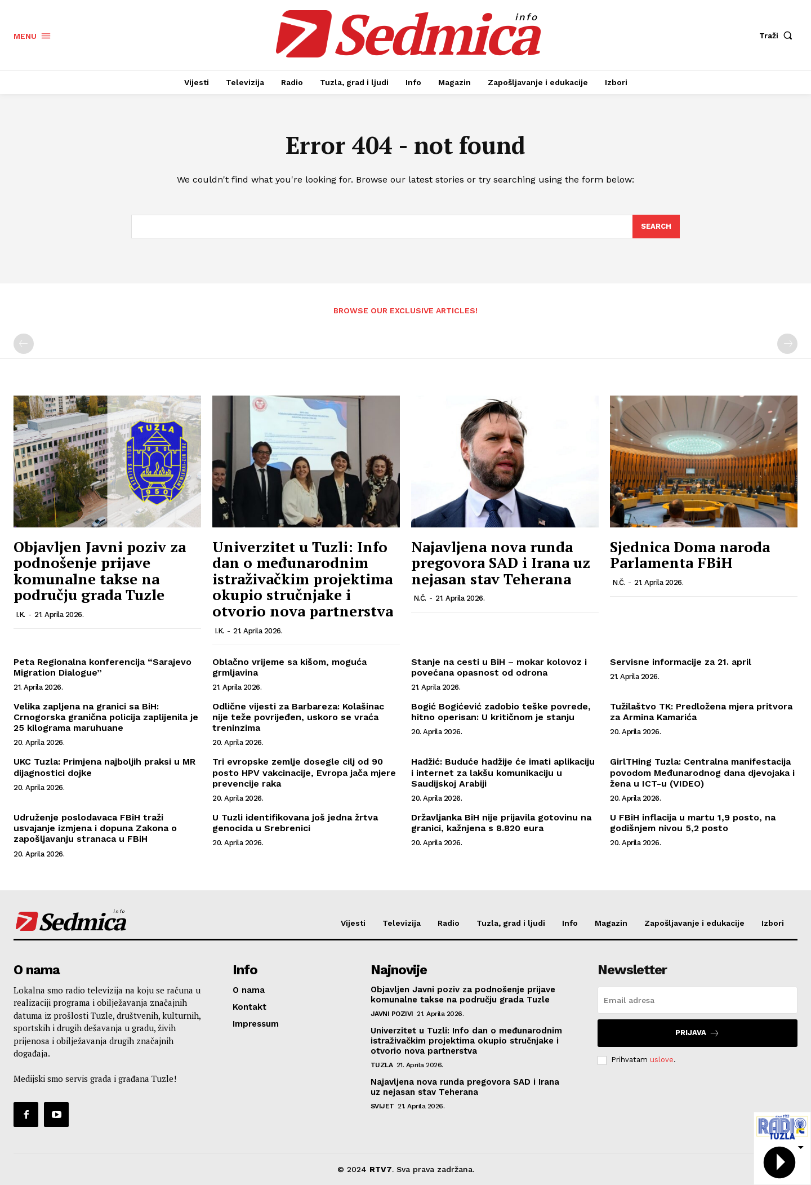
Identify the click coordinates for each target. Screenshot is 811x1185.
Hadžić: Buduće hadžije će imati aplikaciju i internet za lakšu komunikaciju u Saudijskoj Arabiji (503, 773)
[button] (778, 35)
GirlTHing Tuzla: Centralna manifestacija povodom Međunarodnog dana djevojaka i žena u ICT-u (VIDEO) (702, 773)
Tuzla (382, 1065)
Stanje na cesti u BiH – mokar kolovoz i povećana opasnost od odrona (499, 667)
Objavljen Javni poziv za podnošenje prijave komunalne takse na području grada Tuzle (100, 571)
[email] (697, 1000)
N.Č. (419, 598)
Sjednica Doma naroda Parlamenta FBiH (690, 554)
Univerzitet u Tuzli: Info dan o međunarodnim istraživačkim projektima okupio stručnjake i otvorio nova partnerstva (302, 578)
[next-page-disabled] (787, 344)
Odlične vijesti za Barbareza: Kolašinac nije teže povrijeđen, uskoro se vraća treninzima (298, 717)
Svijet (382, 1106)
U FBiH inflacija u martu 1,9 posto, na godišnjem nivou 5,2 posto (693, 822)
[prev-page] (24, 344)
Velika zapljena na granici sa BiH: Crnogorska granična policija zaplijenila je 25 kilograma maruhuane (106, 717)
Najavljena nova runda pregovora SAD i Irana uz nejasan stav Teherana (500, 562)
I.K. (20, 614)
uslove (662, 1060)
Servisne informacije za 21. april (680, 661)
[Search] (656, 226)
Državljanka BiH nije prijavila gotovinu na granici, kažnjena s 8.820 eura (501, 822)
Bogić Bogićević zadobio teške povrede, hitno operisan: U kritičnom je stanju (501, 711)
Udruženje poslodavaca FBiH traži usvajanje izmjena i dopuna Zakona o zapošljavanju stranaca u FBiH (95, 828)
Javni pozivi (392, 1014)
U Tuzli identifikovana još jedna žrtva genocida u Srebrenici (295, 822)
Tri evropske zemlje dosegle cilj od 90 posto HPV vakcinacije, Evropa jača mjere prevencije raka (304, 773)
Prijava (697, 1033)
